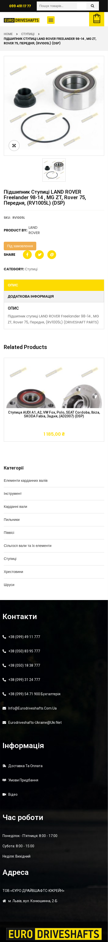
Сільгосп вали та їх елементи (27, 545)
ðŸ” (14, 146)
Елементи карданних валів (26, 480)
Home (8, 34)
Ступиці (27, 34)
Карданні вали (15, 506)
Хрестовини (13, 571)
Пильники (12, 519)
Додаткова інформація (31, 296)
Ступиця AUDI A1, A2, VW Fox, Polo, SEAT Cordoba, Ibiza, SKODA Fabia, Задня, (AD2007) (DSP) (54, 414)
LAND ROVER (34, 230)
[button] (51, 20)
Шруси (9, 584)
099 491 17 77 (20, 6)
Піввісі (9, 532)
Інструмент (13, 493)
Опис (13, 285)
